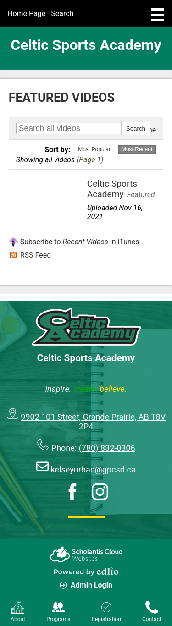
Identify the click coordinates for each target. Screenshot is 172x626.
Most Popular (94, 149)
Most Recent (137, 149)
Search (62, 13)
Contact (151, 611)
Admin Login (86, 585)
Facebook (72, 491)
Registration (106, 611)
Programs (58, 611)
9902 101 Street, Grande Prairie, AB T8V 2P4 (93, 421)
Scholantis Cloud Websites (86, 554)
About (18, 611)
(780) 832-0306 (107, 448)
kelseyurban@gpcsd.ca (93, 469)
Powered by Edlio (86, 571)
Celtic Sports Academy (86, 45)
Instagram (100, 491)
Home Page (26, 13)
